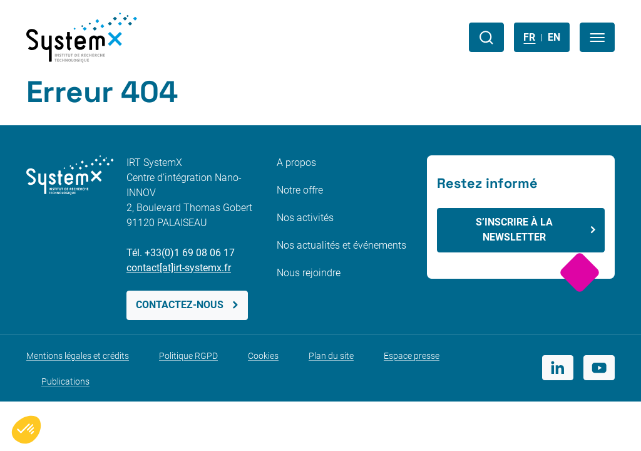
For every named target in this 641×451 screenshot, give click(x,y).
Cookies (263, 356)
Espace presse (411, 356)
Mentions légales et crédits (77, 356)
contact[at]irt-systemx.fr (178, 268)
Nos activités (305, 218)
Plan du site (331, 356)
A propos (296, 162)
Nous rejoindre (309, 273)
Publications (65, 381)
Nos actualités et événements (341, 245)
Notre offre (300, 190)
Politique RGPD (188, 356)
